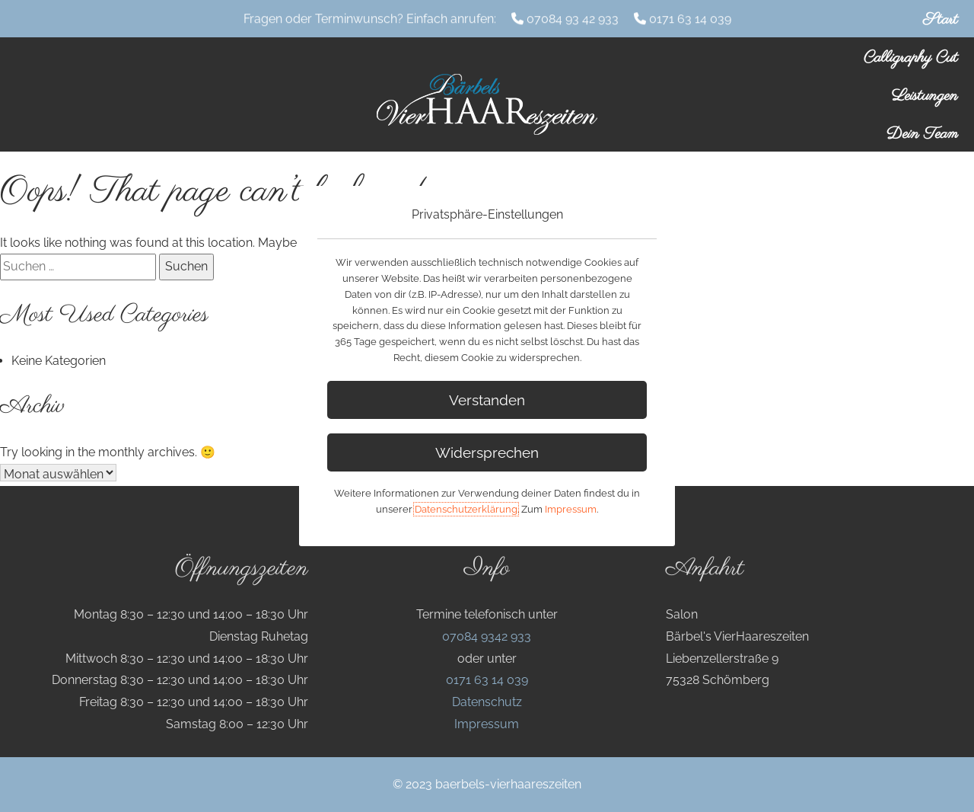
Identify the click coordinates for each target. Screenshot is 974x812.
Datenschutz (487, 702)
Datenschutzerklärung (466, 509)
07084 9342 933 (486, 636)
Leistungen (925, 96)
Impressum (486, 724)
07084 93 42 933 (573, 18)
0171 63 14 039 (690, 18)
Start (940, 19)
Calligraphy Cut (911, 58)
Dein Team (922, 134)
